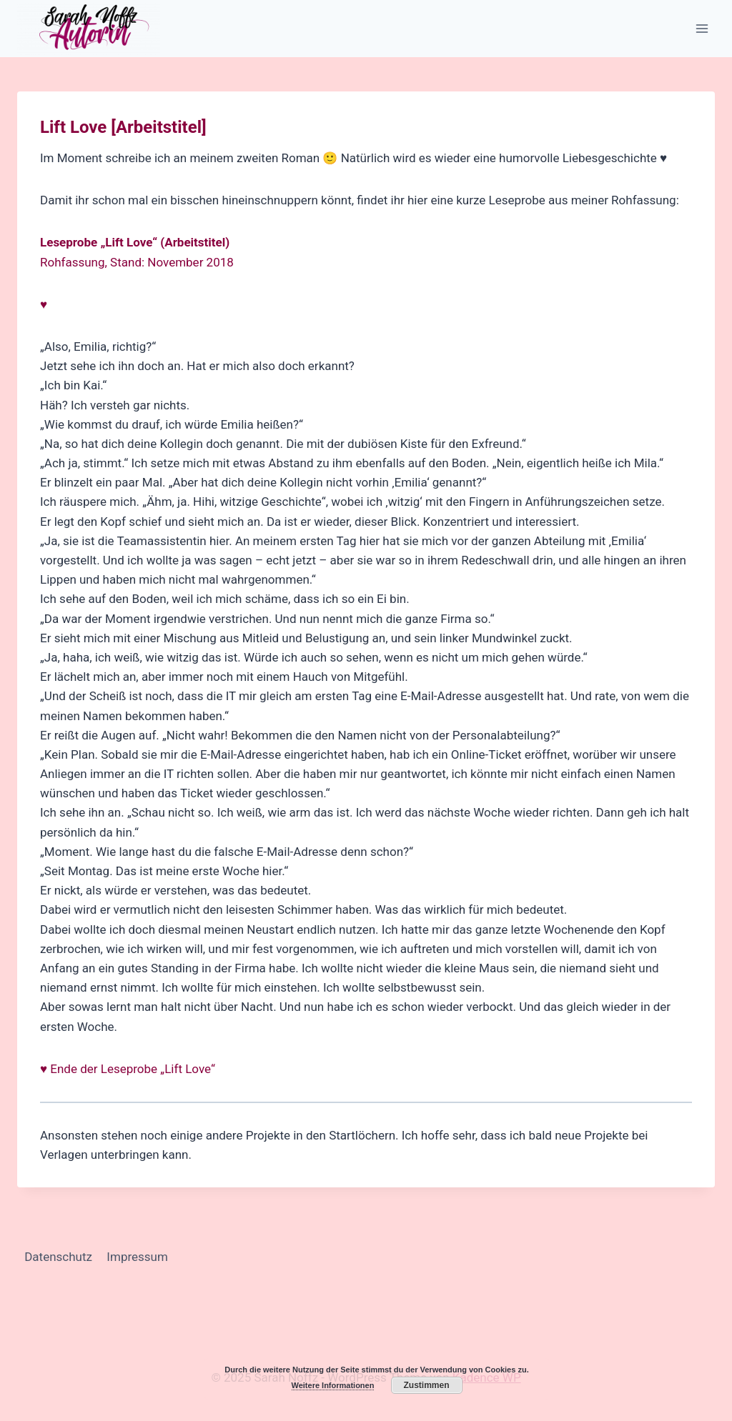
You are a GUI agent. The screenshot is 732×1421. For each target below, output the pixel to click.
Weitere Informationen (333, 1385)
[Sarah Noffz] (88, 28)
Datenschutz (58, 1257)
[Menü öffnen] (701, 28)
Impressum (137, 1257)
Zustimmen (426, 1385)
